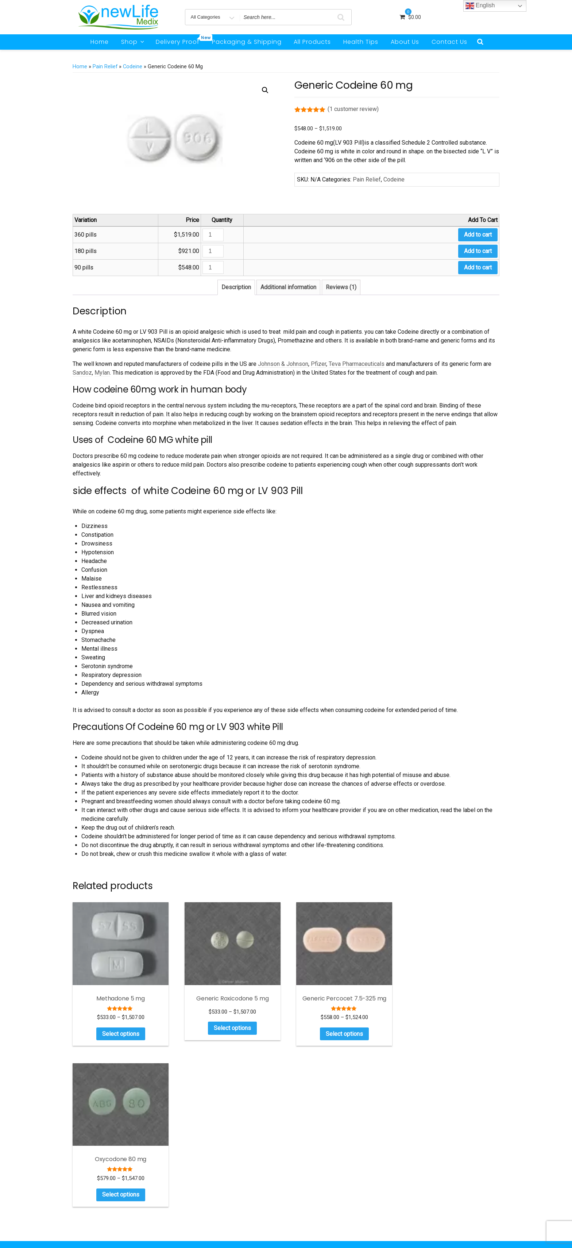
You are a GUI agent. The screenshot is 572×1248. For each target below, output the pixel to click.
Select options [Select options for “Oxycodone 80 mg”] (450, 1032)
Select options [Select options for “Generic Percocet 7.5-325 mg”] (340, 1032)
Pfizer (318, 363)
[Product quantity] (213, 235)
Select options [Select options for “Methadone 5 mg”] (119, 1032)
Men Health (424, 1152)
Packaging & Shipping (247, 42)
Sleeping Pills (426, 1173)
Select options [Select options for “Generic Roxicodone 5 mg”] (229, 1026)
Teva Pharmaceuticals (356, 363)
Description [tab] (236, 287)
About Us (405, 42)
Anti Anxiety (425, 1141)
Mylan (102, 372)
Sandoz (82, 372)
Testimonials (426, 1195)
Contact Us (449, 42)
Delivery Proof (180, 40)
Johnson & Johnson (283, 363)
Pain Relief (105, 66)
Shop (133, 42)
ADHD (418, 1130)
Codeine (132, 66)
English (480, 5)
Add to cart (478, 234)
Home (99, 42)
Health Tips (360, 42)
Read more (145, 1161)
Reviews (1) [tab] (341, 287)
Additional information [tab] (288, 287)
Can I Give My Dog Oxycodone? (337, 1206)
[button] (265, 90)
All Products (312, 42)
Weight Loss (425, 1184)
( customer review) (353, 109)
